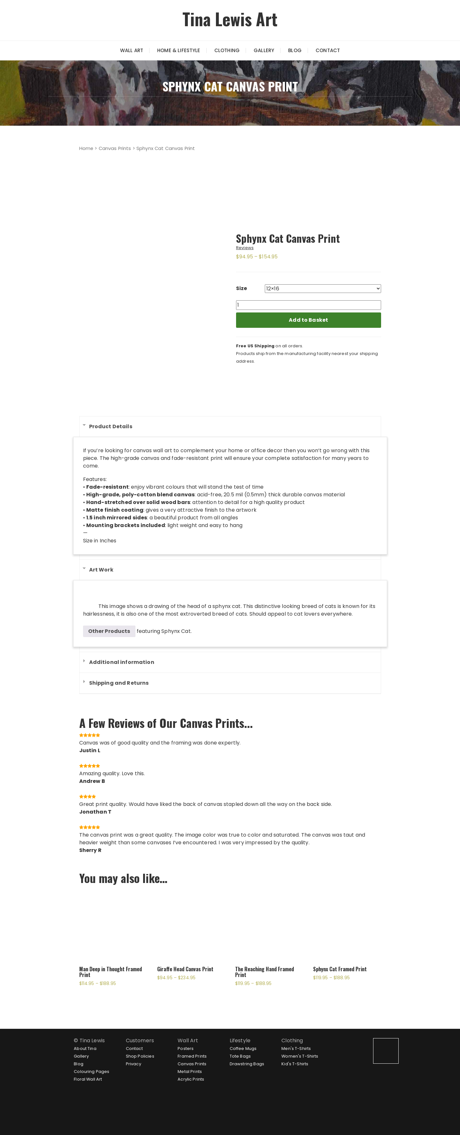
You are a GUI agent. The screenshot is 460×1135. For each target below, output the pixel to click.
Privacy (133, 1064)
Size (241, 288)
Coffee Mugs (243, 1048)
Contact (328, 50)
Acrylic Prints (191, 1079)
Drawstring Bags (247, 1064)
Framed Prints (192, 1056)
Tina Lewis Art (230, 18)
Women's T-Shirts (299, 1056)
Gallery (264, 50)
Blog (295, 50)
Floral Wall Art (88, 1079)
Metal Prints (190, 1071)
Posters (186, 1048)
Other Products (109, 631)
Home (86, 148)
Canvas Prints (115, 148)
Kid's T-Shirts (294, 1064)
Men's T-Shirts (296, 1048)
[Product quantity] (308, 305)
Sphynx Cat (176, 631)
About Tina (85, 1048)
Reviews (245, 247)
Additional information (121, 662)
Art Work (101, 569)
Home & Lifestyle (178, 50)
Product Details (110, 426)
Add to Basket (308, 320)
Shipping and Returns (119, 683)
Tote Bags (240, 1056)
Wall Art (131, 50)
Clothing (227, 50)
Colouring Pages (91, 1071)
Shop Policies (140, 1056)
